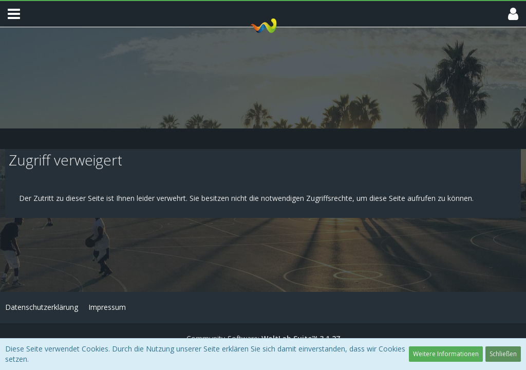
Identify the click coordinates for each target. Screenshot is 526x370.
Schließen (503, 353)
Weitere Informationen (446, 353)
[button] (14, 14)
